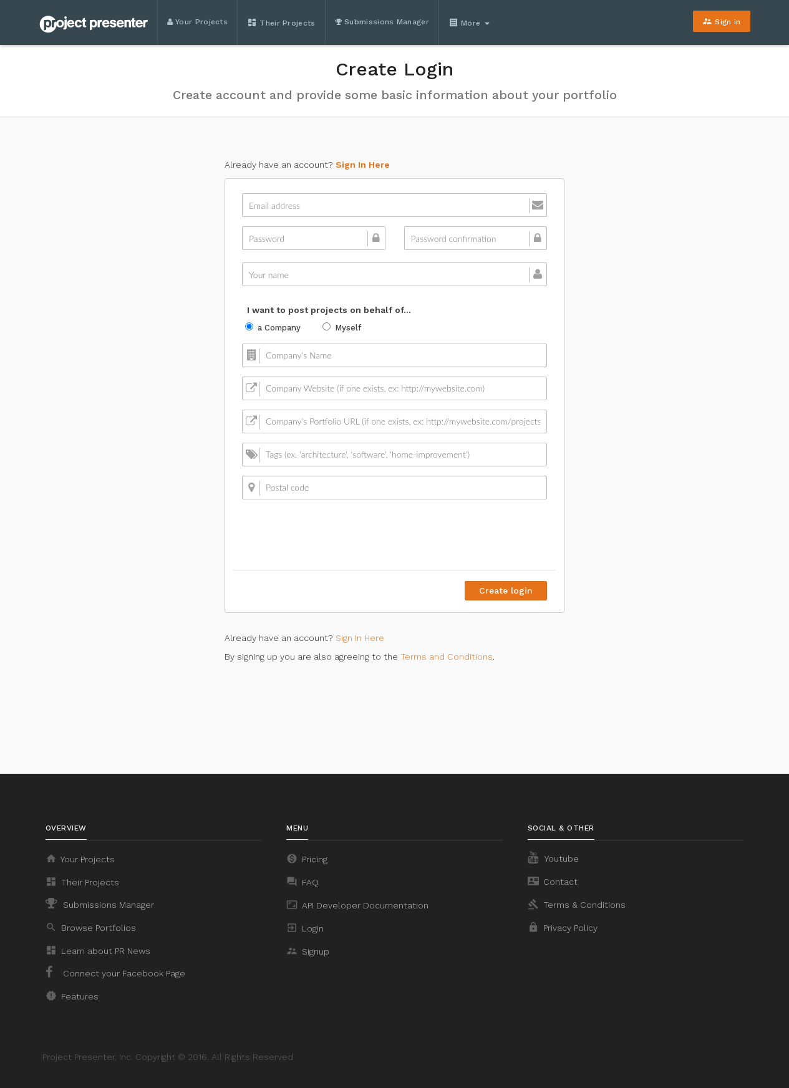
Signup (307, 950)
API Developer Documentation (357, 904)
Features (72, 995)
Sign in (721, 21)
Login (305, 927)
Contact (553, 881)
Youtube (553, 857)
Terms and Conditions (446, 657)
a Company (273, 327)
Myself (341, 327)
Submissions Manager (382, 21)
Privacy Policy (563, 927)
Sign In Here (363, 165)
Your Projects (197, 21)
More (469, 22)
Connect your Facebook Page (115, 972)
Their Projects (281, 22)
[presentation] (452, 533)
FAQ (302, 881)
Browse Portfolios (91, 927)
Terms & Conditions (577, 904)
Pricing (306, 858)
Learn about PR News (98, 950)
